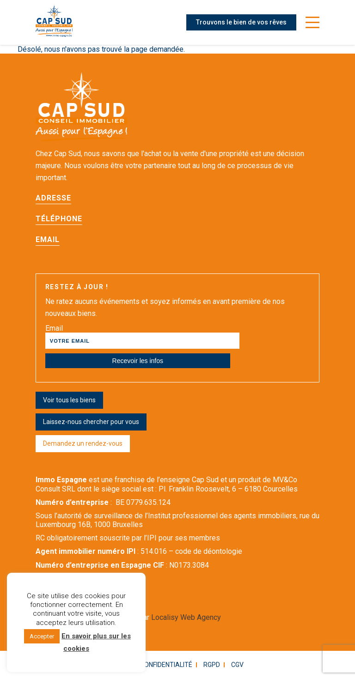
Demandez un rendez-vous (82, 443)
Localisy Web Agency (186, 617)
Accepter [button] (42, 636)
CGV (237, 664)
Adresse (53, 198)
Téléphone (59, 218)
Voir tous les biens (69, 400)
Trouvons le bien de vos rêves (241, 22)
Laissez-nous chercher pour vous (91, 421)
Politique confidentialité (149, 664)
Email (48, 239)
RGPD (211, 664)
